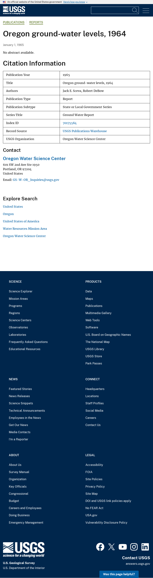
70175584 (70, 123)
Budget (14, 501)
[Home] (14, 13)
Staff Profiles (94, 403)
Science (15, 281)
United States (13, 206)
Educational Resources (24, 349)
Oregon (8, 214)
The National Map (97, 342)
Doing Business (19, 515)
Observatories (18, 327)
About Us (15, 465)
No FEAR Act (94, 508)
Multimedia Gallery (98, 313)
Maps (89, 298)
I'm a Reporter (18, 439)
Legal (90, 455)
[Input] (115, 10)
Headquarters (94, 389)
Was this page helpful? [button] (119, 574)
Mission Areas (18, 298)
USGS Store (93, 356)
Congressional (18, 493)
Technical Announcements (27, 410)
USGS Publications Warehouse (85, 131)
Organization (17, 479)
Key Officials (18, 486)
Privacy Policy (95, 486)
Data (88, 291)
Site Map (91, 493)
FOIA (88, 472)
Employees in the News (25, 418)
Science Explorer (20, 291)
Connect (92, 379)
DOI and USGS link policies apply (108, 501)
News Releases (19, 396)
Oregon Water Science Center (34, 158)
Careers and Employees (25, 508)
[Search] (135, 10)
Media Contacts (19, 432)
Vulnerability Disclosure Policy (106, 522)
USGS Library (94, 349)
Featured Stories (20, 389)
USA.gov (91, 515)
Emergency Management (26, 522)
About (14, 455)
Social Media (94, 410)
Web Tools (92, 320)
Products (93, 281)
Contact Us (93, 425)
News (13, 379)
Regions (14, 313)
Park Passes (93, 363)
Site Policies (93, 479)
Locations (92, 396)
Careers (90, 418)
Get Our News (18, 425)
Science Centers (20, 320)
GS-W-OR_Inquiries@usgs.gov (36, 180)
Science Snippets (21, 403)
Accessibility (94, 465)
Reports (36, 22)
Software (91, 327)
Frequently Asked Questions (28, 342)
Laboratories (17, 335)
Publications (13, 22)
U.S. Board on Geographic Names (108, 335)
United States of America (21, 221)
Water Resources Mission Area (25, 228)
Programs (15, 306)
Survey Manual (19, 472)
